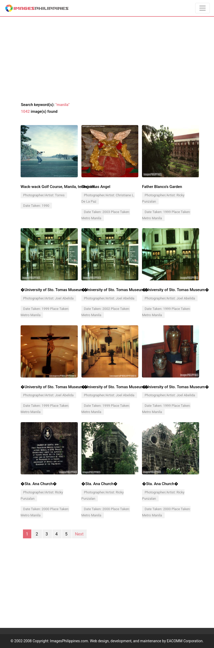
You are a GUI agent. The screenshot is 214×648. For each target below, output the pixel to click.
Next (79, 533)
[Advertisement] (107, 59)
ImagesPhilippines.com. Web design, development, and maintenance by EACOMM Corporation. (127, 641)
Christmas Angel (95, 186)
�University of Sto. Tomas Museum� (54, 289)
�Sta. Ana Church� (39, 483)
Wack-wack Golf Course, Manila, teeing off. (58, 186)
